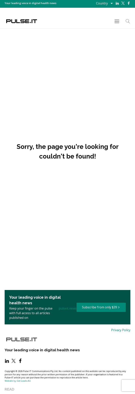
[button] (101, 307)
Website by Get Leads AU (17, 380)
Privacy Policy (120, 330)
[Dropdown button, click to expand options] (104, 3)
